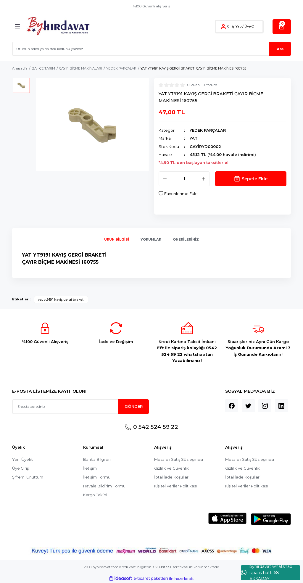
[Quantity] (184, 179)
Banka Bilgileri (97, 459)
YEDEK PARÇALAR (208, 130)
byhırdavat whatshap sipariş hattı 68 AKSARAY (266, 572)
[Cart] (282, 27)
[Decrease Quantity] (165, 179)
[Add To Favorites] (178, 194)
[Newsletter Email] (80, 406)
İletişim (90, 468)
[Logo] (58, 26)
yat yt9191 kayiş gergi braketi (61, 299)
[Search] (151, 49)
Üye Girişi (21, 468)
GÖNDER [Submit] (134, 406)
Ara (280, 48)
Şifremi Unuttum (27, 477)
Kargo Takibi (95, 494)
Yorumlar (151, 239)
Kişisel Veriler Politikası (175, 486)
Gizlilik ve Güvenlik (171, 468)
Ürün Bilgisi (116, 239)
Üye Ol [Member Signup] (249, 26)
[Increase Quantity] (203, 179)
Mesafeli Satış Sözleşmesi (179, 459)
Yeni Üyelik (22, 459)
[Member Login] (223, 27)
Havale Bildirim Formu (104, 486)
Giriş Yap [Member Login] (234, 26)
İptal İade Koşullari (171, 477)
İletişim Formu (96, 477)
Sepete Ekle (250, 179)
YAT (194, 138)
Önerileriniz (186, 239)
